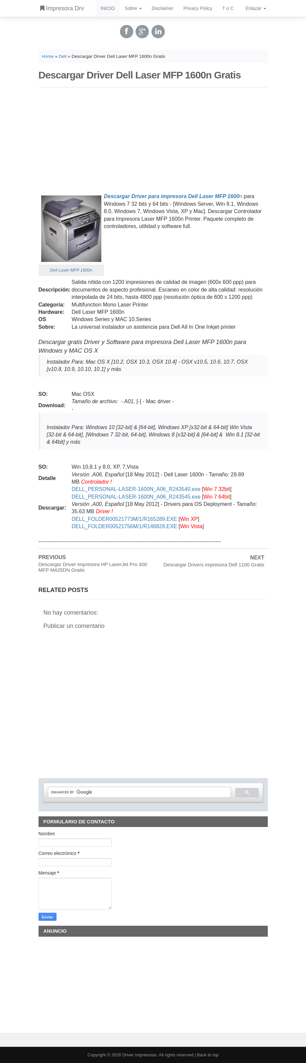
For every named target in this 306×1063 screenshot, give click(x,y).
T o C (228, 8)
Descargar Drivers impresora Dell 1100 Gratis (213, 564)
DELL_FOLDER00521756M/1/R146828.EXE (124, 526)
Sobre (133, 8)
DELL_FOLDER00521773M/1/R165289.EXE (124, 519)
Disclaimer (162, 8)
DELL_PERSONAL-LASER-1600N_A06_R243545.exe (136, 497)
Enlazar (256, 8)
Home (48, 56)
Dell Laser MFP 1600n (71, 270)
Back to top (208, 1054)
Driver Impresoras (139, 1054)
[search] (138, 792)
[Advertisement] (153, 138)
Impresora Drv (62, 8)
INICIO (108, 8)
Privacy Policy (197, 8)
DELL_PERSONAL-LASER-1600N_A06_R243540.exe (136, 489)
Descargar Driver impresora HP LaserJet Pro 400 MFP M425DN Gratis (93, 567)
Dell (62, 56)
